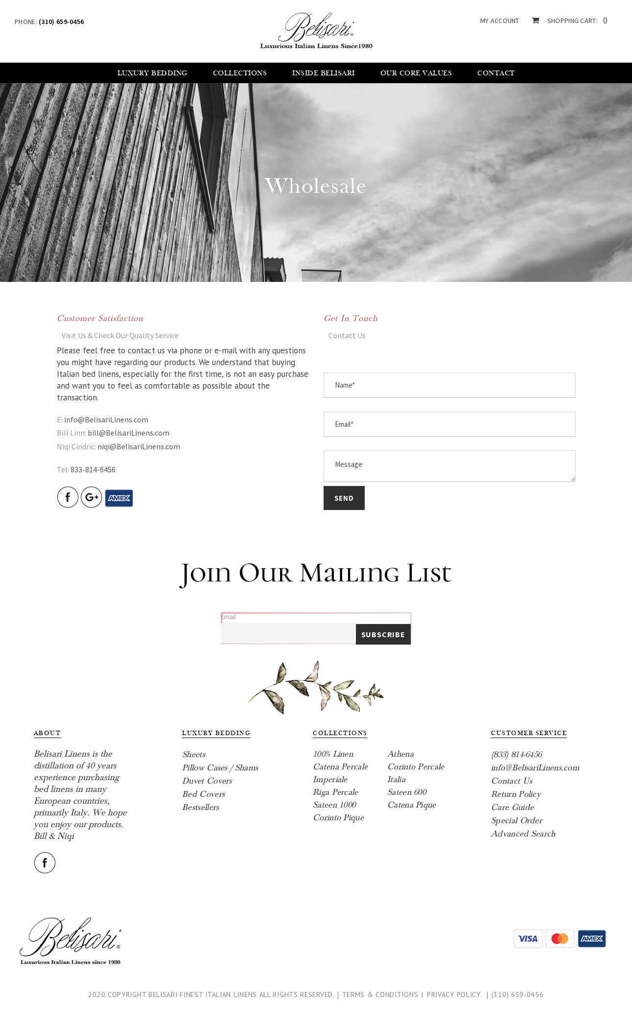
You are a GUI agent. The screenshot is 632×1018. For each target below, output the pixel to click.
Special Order (516, 820)
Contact (496, 73)
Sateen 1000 (334, 805)
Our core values (416, 73)
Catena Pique (411, 805)
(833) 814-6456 (516, 754)
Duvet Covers (207, 781)
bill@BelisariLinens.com (128, 433)
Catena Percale (340, 767)
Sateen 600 (406, 792)
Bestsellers (200, 807)
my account (499, 20)
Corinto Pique (338, 817)
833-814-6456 (93, 469)
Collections (240, 73)
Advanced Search (523, 834)
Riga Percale (335, 792)
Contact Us (511, 781)
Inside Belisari (323, 73)
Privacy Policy (454, 994)
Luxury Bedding (152, 73)
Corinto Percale (416, 767)
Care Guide (512, 807)
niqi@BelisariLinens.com (138, 446)
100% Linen (333, 754)
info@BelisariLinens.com (106, 419)
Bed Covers (203, 794)
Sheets (193, 754)
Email (228, 616)
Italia (396, 779)
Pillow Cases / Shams (220, 768)
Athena (400, 754)
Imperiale (330, 779)
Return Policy (515, 794)
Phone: (49, 21)
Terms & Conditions (380, 994)
